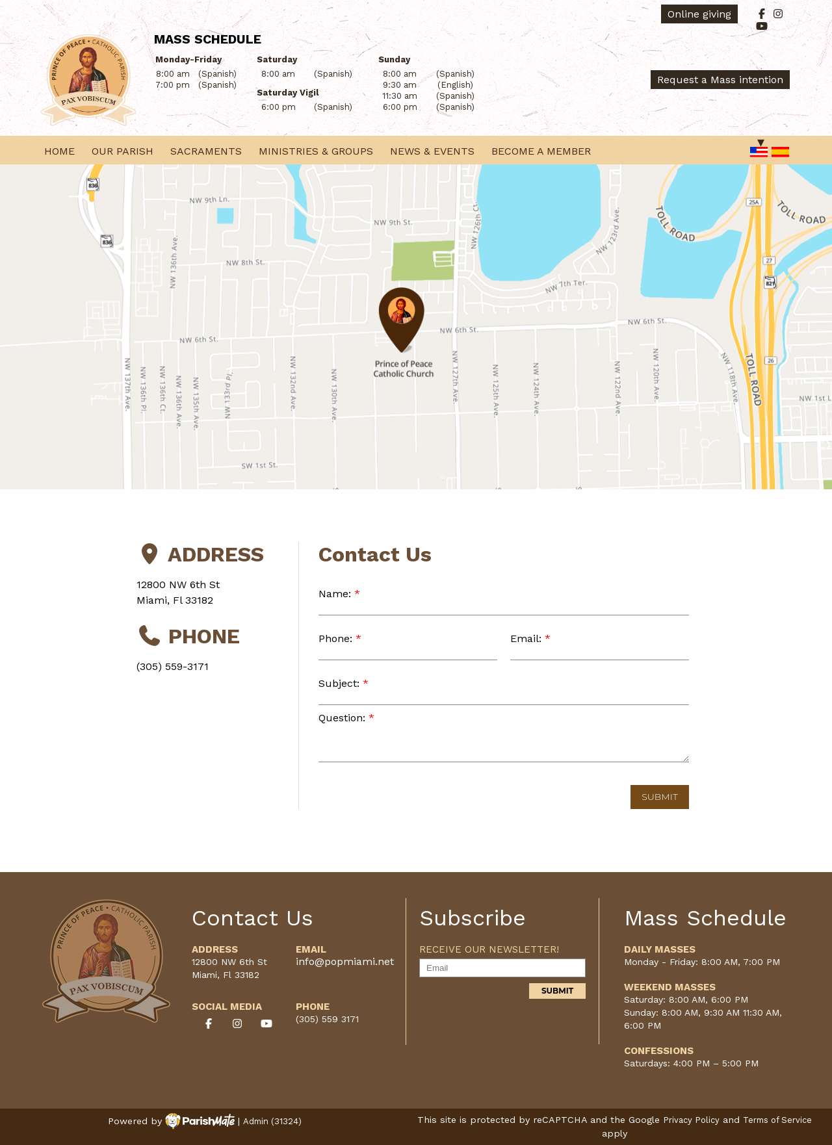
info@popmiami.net (345, 961)
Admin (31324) (272, 1121)
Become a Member (541, 151)
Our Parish (122, 151)
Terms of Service (777, 1120)
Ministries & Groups (316, 151)
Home (59, 151)
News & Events (432, 151)
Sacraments (206, 151)
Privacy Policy (691, 1120)
